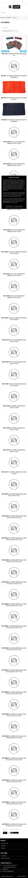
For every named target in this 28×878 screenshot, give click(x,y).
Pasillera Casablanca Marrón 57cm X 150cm (14, 230)
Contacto (3, 848)
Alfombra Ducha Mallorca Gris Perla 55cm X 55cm (14, 781)
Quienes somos (4, 843)
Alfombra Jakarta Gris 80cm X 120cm (14, 472)
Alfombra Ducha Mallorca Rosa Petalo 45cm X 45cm (14, 759)
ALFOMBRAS (8, 17)
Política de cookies (5, 858)
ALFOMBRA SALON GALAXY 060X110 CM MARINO (14, 120)
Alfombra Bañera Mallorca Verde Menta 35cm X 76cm (14, 538)
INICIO (3, 17)
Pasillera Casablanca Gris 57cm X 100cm (14, 340)
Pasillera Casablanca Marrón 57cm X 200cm (14, 296)
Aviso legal (3, 855)
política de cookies (6, 201)
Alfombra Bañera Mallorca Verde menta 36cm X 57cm (14, 604)
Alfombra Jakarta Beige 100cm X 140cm (14, 406)
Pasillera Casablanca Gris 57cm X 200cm (14, 384)
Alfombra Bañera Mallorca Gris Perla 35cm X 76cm (14, 516)
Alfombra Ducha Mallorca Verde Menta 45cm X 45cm (14, 736)
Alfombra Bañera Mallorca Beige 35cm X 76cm (14, 494)
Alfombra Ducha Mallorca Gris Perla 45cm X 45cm (14, 714)
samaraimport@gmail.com (8, 871)
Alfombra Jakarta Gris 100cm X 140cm (14, 428)
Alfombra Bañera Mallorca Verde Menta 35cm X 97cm (14, 670)
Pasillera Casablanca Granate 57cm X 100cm (14, 142)
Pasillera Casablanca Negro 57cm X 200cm (14, 318)
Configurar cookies (18, 206)
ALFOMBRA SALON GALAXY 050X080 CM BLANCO (14, 76)
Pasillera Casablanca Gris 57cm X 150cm (14, 362)
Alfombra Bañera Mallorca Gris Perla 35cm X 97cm (14, 648)
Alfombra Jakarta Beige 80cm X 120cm (14, 450)
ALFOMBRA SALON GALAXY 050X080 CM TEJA (14, 98)
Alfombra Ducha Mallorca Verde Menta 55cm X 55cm (14, 803)
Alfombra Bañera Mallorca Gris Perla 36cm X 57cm (14, 582)
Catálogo (3, 845)
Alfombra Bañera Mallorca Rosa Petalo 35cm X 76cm (14, 560)
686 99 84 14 (5, 869)
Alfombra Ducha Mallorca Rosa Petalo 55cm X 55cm (14, 825)
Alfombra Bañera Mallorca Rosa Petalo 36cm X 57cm (14, 626)
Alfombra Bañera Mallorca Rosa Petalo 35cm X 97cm (14, 692)
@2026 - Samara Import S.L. (7, 876)
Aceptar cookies (9, 206)
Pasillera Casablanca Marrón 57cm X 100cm (14, 164)
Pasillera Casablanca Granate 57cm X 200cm (14, 274)
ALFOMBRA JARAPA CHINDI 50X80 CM (14, 54)
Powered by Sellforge (22, 876)
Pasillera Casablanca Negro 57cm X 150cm (14, 252)
